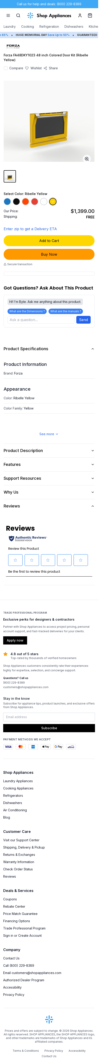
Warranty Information (18, 862)
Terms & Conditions (26, 1051)
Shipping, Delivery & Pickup (24, 848)
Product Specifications (49, 349)
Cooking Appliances (18, 789)
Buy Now (49, 254)
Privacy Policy (13, 995)
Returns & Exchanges (19, 855)
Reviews (49, 506)
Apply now (15, 641)
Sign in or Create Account (22, 936)
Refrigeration (49, 26)
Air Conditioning (15, 810)
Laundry (10, 26)
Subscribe (49, 728)
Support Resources (49, 478)
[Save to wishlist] (33, 68)
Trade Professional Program (24, 929)
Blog (6, 818)
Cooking (27, 26)
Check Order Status (18, 870)
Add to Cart (49, 240)
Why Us (49, 492)
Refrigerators (13, 796)
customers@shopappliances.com (26, 687)
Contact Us (11, 959)
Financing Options (16, 921)
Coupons (10, 900)
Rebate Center (14, 907)
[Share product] (51, 68)
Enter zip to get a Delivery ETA (30, 229)
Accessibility (12, 988)
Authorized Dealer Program (23, 980)
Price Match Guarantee (20, 914)
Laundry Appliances (18, 781)
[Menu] (8, 15)
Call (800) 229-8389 (18, 966)
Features (49, 464)
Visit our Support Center (21, 840)
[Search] (18, 15)
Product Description (49, 451)
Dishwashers (73, 26)
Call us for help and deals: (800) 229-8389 (49, 4)
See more (49, 434)
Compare (16, 68)
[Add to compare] (6, 68)
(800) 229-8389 (14, 683)
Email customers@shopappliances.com (32, 973)
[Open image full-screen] (87, 159)
